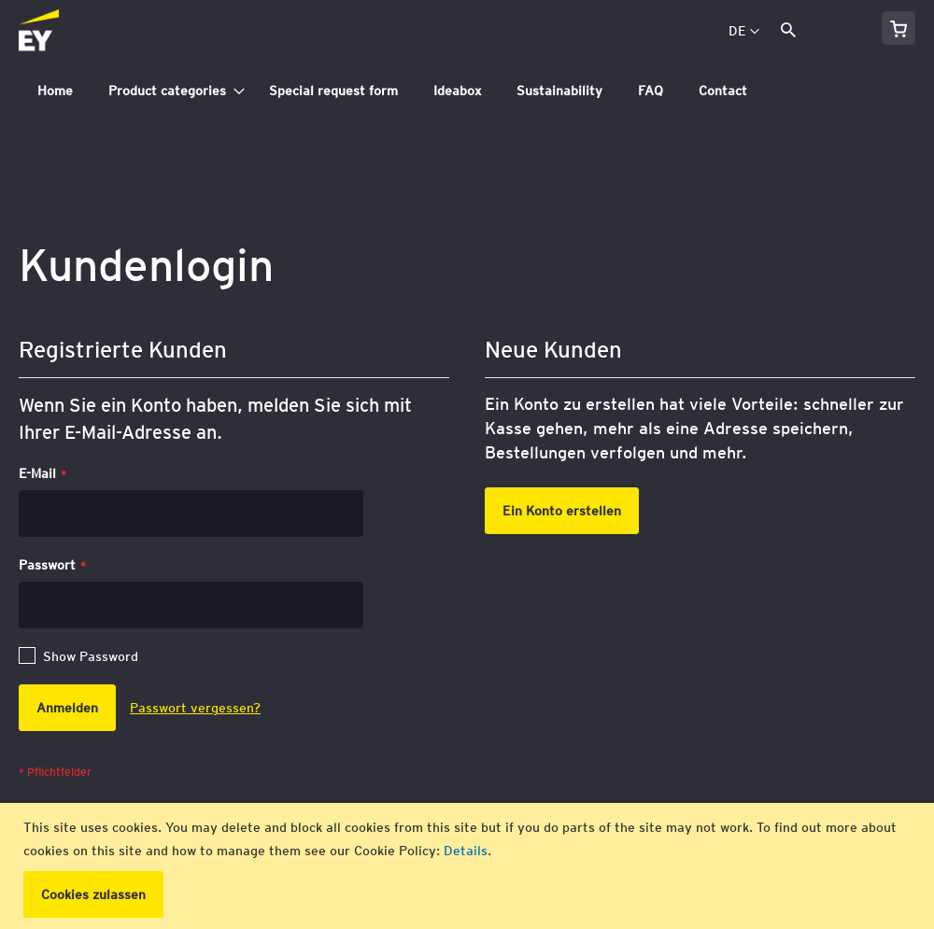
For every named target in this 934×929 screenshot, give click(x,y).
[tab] (467, 91)
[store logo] (80, 31)
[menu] (467, 91)
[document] (469, 866)
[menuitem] (55, 91)
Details (466, 850)
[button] (744, 31)
